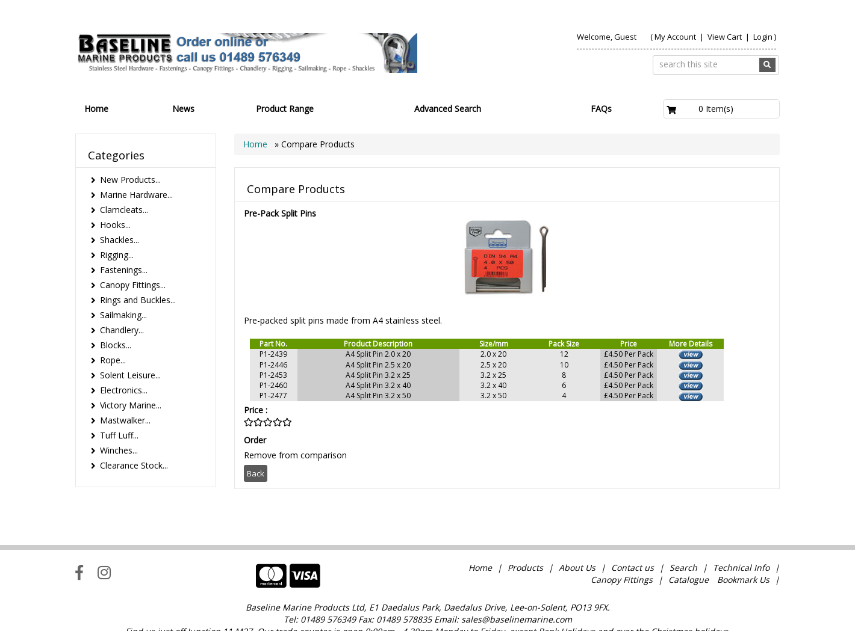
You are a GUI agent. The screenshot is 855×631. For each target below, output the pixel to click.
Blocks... (115, 345)
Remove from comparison (295, 455)
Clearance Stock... (134, 465)
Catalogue (688, 555)
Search (685, 543)
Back (255, 473)
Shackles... (119, 239)
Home (96, 108)
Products (525, 543)
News (183, 108)
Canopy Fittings (622, 555)
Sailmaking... (123, 315)
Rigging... (117, 254)
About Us (577, 543)
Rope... (113, 360)
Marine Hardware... (136, 194)
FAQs (601, 108)
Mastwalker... (125, 420)
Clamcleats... (124, 209)
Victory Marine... (130, 405)
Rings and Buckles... (138, 300)
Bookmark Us (743, 555)
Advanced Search (447, 108)
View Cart (725, 36)
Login (763, 36)
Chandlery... (122, 330)
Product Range (285, 108)
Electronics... (124, 390)
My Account (675, 36)
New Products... (130, 179)
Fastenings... (124, 269)
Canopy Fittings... (133, 285)
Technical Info (741, 543)
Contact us (632, 543)
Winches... (119, 450)
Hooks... (115, 224)
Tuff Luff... (119, 435)
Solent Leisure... (130, 375)
